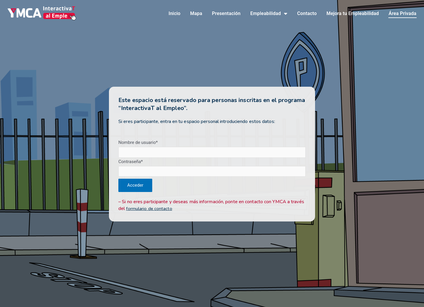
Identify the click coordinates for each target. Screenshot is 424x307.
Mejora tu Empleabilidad (353, 14)
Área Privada (402, 14)
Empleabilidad (268, 14)
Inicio (174, 14)
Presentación (226, 14)
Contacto (307, 14)
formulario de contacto (149, 209)
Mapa (196, 14)
